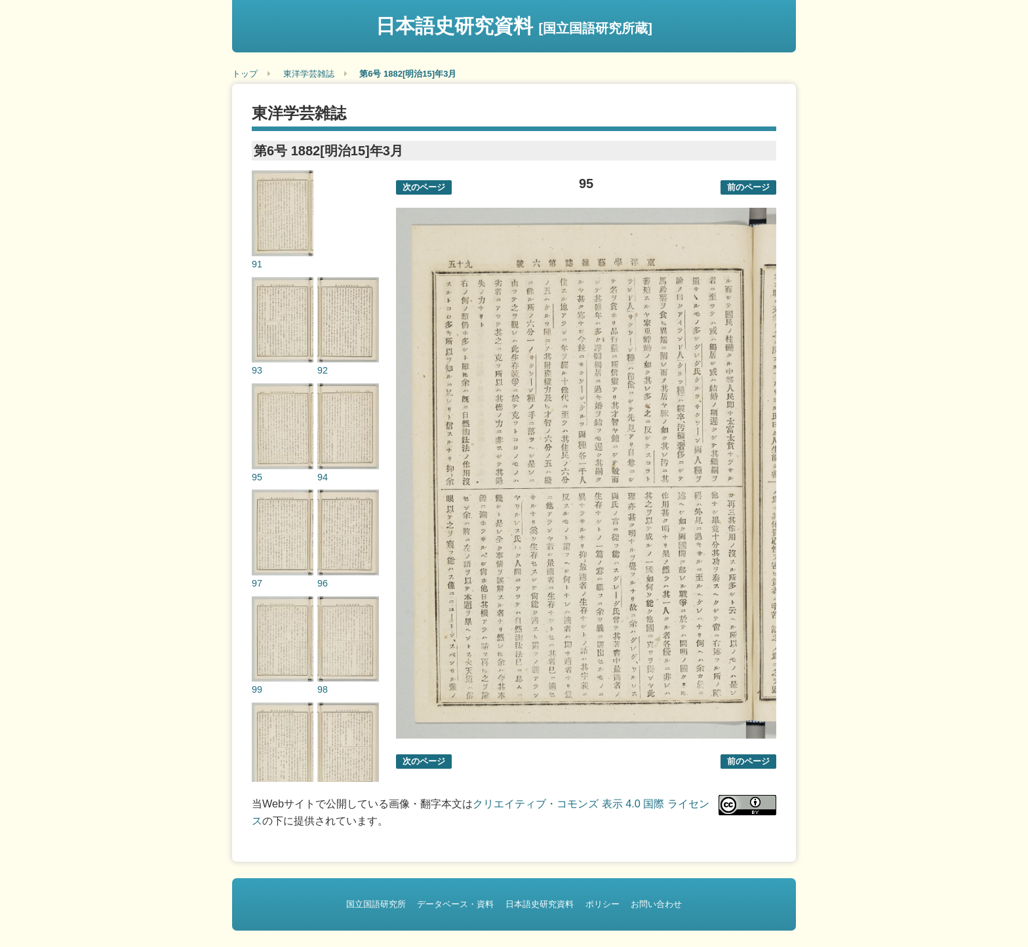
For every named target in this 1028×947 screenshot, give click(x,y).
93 (257, 370)
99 (257, 689)
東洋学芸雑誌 (308, 74)
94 (322, 477)
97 (257, 583)
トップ (245, 74)
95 (257, 477)
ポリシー (602, 904)
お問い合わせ (656, 904)
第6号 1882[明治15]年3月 (407, 74)
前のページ (748, 187)
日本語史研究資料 (514, 26)
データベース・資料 (455, 904)
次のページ (424, 187)
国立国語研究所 (376, 904)
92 (322, 370)
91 (257, 264)
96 (322, 583)
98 (322, 689)
